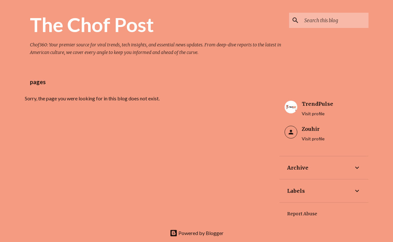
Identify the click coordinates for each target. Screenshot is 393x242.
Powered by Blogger (197, 233)
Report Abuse (302, 214)
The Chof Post (92, 24)
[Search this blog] (335, 20)
